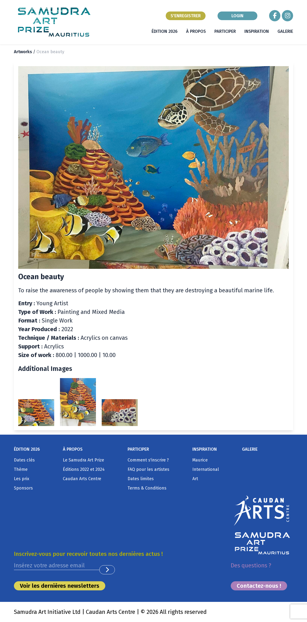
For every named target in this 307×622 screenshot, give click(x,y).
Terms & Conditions (147, 488)
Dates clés (24, 460)
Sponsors (23, 488)
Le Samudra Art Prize (83, 460)
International (205, 469)
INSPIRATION (256, 31)
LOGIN (237, 15)
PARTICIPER (225, 31)
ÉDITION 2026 (164, 31)
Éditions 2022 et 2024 (84, 469)
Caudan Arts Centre (82, 478)
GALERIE (285, 31)
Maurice (200, 460)
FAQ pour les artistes (148, 469)
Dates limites (141, 478)
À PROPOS (196, 31)
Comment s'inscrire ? (148, 460)
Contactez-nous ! (259, 585)
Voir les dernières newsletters (59, 585)
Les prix (21, 478)
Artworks (23, 51)
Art (195, 478)
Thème (21, 469)
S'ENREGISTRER (186, 15)
